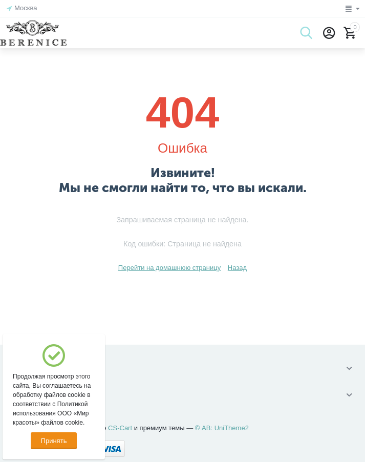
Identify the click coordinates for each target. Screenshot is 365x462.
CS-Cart (120, 428)
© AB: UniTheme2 (222, 428)
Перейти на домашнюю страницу (169, 267)
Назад (237, 267)
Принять (54, 441)
